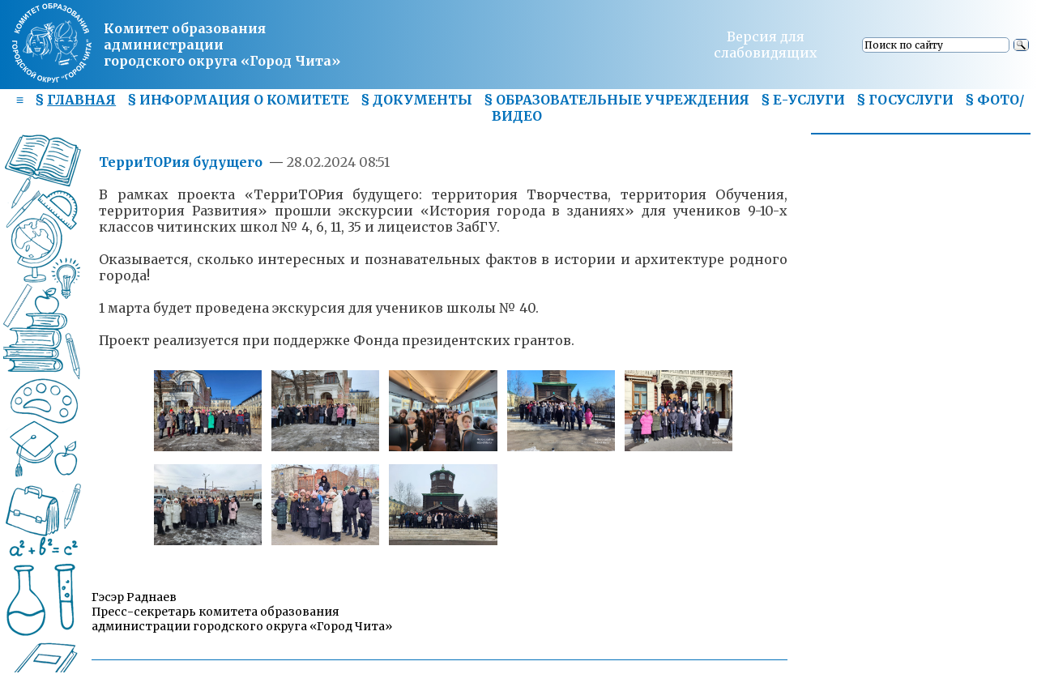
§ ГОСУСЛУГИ (905, 100)
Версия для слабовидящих (765, 44)
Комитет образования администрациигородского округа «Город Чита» (222, 44)
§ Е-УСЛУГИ (803, 100)
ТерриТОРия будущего (180, 162)
